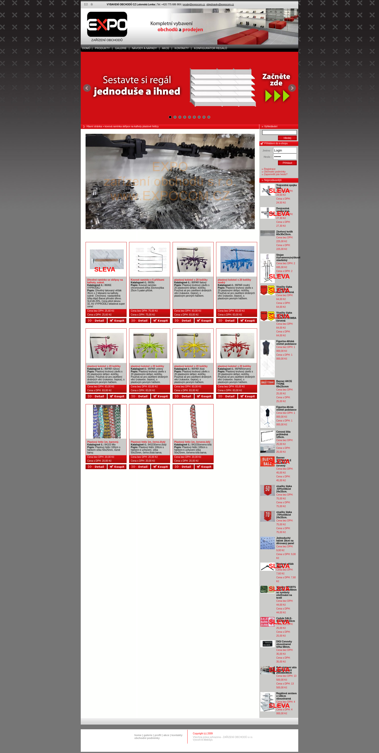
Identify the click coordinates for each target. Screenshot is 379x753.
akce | (166, 48)
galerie (148, 735)
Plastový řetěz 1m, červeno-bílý (192, 442)
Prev (87, 88)
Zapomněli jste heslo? (275, 174)
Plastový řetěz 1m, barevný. (103, 442)
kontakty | (181, 48)
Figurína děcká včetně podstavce (286, 408)
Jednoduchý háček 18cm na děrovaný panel (285, 541)
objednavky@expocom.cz (220, 4)
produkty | (103, 48)
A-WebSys (207, 739)
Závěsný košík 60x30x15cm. (284, 233)
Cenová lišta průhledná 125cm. (283, 434)
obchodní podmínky (147, 738)
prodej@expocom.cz (194, 4)
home (137, 735)
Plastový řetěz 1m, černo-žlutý (148, 442)
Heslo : (268, 157)
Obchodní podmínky (275, 171)
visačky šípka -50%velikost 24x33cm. (284, 489)
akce (166, 735)
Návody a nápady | (145, 48)
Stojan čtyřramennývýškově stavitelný (288, 258)
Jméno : (267, 150)
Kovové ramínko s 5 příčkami (147, 280)
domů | (87, 48)
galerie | (121, 48)
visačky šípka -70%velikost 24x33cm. (284, 515)
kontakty (177, 735)
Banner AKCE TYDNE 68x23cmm (284, 384)
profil (157, 735)
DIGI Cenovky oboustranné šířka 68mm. (284, 644)
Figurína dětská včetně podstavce (286, 342)
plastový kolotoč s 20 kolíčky (191, 280)
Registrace (270, 169)
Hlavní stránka (94, 126)
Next (292, 88)
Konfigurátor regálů (209, 48)
